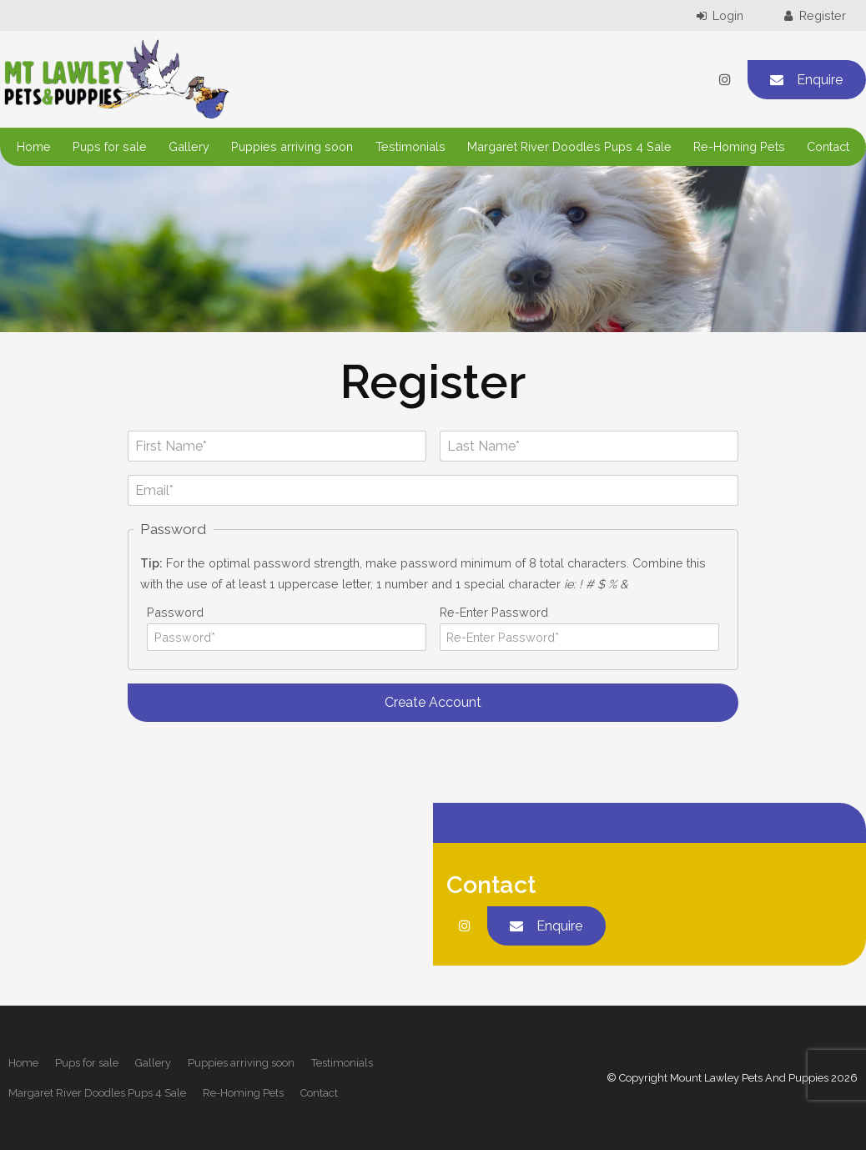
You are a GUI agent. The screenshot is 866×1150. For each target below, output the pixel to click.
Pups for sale (110, 146)
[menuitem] (23, 1063)
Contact (828, 146)
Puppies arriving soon (292, 146)
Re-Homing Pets (739, 146)
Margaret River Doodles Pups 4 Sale (569, 146)
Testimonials (410, 146)
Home (34, 146)
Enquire (820, 80)
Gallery (189, 146)
